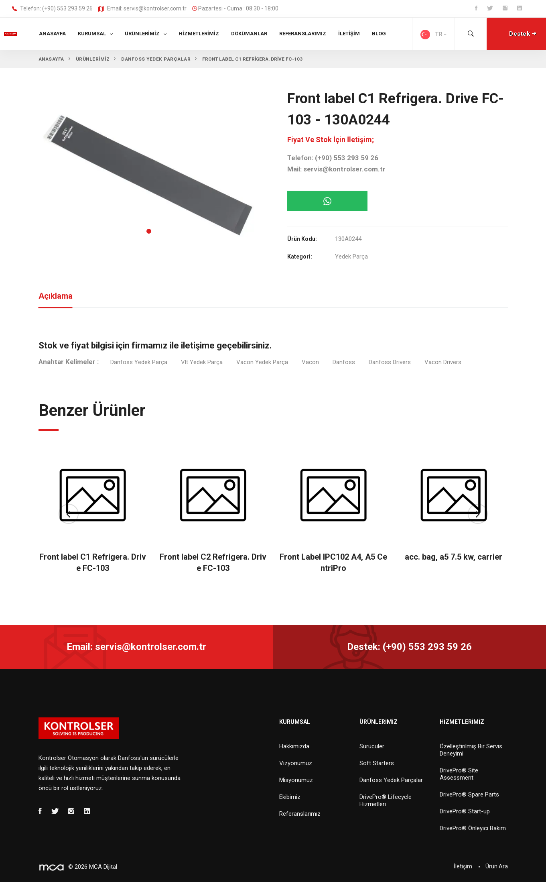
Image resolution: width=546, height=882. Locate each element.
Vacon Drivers (442, 362)
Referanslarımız (302, 34)
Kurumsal (92, 34)
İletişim (349, 34)
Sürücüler (371, 746)
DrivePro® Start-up (465, 811)
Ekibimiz (289, 797)
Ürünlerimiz (142, 34)
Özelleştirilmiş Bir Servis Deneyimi (471, 750)
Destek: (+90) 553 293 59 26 (409, 646)
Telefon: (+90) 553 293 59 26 (52, 9)
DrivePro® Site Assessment (459, 774)
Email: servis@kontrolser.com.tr (142, 9)
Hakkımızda (294, 746)
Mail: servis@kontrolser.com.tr (336, 169)
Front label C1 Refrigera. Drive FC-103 (92, 562)
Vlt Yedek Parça (202, 362)
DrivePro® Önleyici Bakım (473, 828)
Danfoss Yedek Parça (138, 362)
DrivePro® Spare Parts (469, 794)
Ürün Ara (496, 866)
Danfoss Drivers (390, 362)
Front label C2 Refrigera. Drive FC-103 (213, 562)
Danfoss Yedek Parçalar (391, 780)
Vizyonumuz (295, 763)
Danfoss (344, 362)
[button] (148, 231)
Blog (379, 34)
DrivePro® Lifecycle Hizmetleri (385, 800)
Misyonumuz (296, 780)
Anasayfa (52, 34)
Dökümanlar (249, 34)
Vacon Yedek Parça (262, 362)
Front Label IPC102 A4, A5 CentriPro (333, 562)
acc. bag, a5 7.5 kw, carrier (453, 557)
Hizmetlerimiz (199, 34)
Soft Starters (376, 763)
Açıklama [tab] (56, 296)
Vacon (310, 362)
